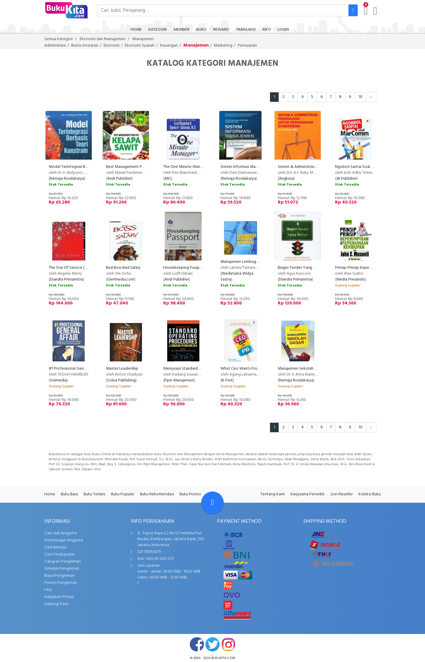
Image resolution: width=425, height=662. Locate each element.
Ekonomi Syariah (140, 45)
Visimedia (58, 380)
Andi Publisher (119, 178)
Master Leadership (122, 368)
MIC (167, 178)
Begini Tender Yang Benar (300, 267)
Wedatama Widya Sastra (237, 276)
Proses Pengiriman (60, 582)
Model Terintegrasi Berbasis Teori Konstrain (87, 166)
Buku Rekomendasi (157, 494)
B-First (227, 380)
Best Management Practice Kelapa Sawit (142, 166)
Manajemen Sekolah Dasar (301, 368)
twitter (212, 644)
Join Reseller (341, 494)
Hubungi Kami (56, 604)
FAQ (48, 589)
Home (49, 494)
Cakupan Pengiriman (62, 561)
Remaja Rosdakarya (67, 178)
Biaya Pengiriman (59, 575)
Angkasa (286, 178)
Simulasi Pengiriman (61, 568)
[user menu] (375, 11)
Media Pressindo (350, 279)
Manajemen (143, 39)
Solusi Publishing (121, 380)
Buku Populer (122, 494)
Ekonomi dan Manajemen (102, 39)
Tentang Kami (272, 494)
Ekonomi (112, 45)
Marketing (223, 45)
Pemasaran (247, 45)
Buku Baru (69, 494)
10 (360, 97)
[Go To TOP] (212, 502)
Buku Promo (190, 494)
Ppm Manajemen (179, 380)
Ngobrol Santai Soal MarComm (362, 166)
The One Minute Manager (185, 166)
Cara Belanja (55, 547)
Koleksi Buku (369, 494)
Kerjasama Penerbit (307, 494)
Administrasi (55, 45)
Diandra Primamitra (66, 279)
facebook (196, 644)
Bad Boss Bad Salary (123, 267)
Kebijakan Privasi (59, 597)
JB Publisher (346, 178)
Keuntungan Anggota (63, 540)
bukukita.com (223, 658)
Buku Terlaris (94, 494)
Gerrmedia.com (120, 279)
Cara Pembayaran (59, 554)
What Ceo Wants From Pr (242, 368)
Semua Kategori (58, 39)
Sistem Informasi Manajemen (245, 166)
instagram (228, 644)
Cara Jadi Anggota (60, 533)
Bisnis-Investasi (84, 45)
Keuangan (169, 45)
